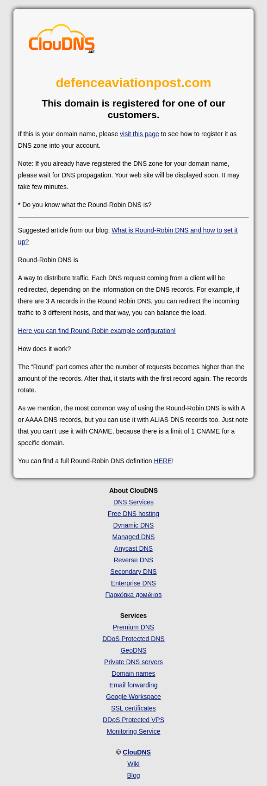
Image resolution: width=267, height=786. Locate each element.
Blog (133, 775)
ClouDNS (137, 752)
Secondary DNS (133, 571)
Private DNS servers (133, 662)
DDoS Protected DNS (133, 638)
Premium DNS (133, 627)
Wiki (133, 763)
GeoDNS (133, 650)
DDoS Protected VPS (133, 719)
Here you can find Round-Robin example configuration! (97, 330)
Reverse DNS (134, 560)
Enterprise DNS (133, 583)
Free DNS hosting (133, 513)
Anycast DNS (133, 548)
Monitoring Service (134, 731)
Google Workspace (133, 696)
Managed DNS (133, 537)
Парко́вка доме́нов (133, 594)
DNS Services (133, 502)
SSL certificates (133, 708)
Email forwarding (133, 685)
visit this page (139, 134)
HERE (163, 461)
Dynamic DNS (133, 525)
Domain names (133, 673)
